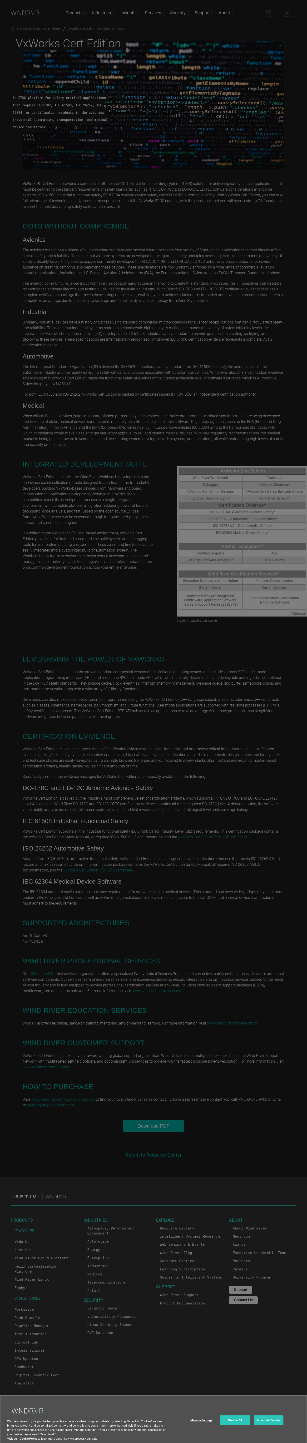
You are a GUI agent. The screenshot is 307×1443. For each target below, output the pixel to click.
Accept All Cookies (268, 1425)
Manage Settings (201, 1425)
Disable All (235, 1425)
